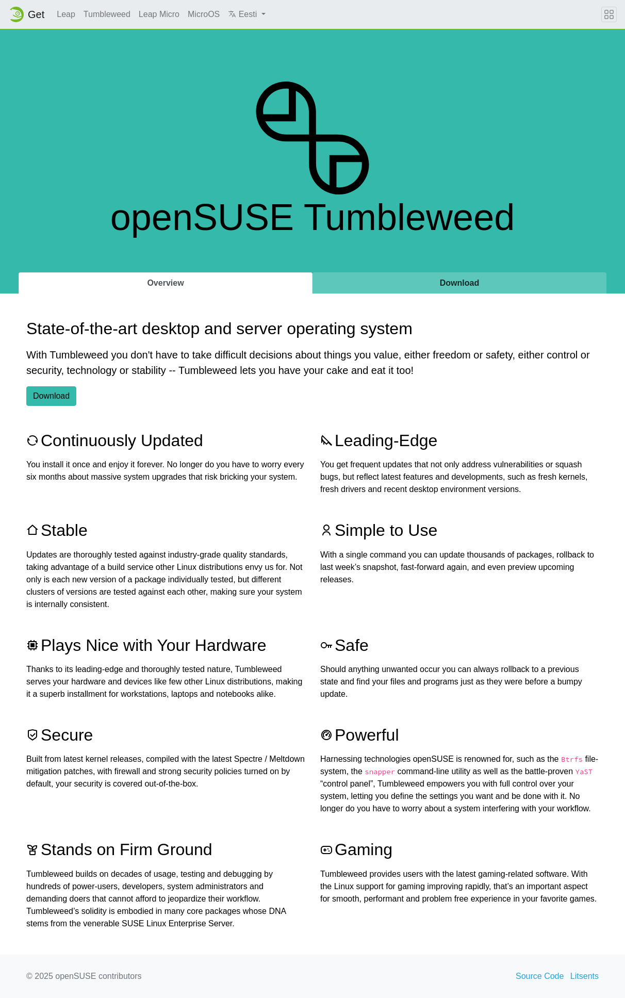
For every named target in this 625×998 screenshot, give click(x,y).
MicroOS (204, 14)
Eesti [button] (243, 14)
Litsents (584, 976)
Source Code (540, 976)
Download (51, 395)
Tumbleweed (107, 14)
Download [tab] (459, 283)
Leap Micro (159, 14)
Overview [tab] (165, 283)
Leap (66, 14)
